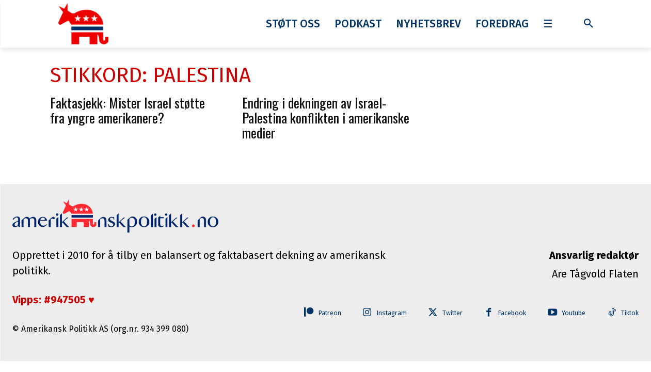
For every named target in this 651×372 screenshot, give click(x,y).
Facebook (507, 313)
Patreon (315, 313)
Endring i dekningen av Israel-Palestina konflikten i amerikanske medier (325, 117)
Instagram (380, 313)
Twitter (444, 313)
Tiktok (630, 313)
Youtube (571, 313)
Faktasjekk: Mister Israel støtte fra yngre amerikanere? (127, 110)
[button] (588, 23)
